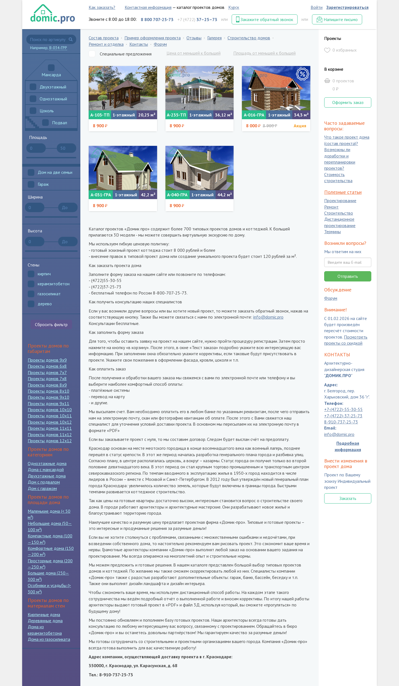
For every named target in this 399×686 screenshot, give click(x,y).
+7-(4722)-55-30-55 (343, 409)
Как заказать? (102, 7)
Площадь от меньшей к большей (264, 53)
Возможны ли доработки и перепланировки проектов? (339, 159)
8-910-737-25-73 (341, 422)
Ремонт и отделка (106, 44)
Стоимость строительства (338, 177)
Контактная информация (148, 7)
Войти (317, 7)
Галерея (214, 37)
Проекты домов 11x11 (50, 428)
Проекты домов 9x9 (47, 360)
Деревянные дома (45, 620)
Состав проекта (104, 37)
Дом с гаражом (42, 488)
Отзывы (193, 37)
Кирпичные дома (44, 614)
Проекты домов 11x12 (50, 434)
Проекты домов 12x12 (50, 440)
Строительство (338, 213)
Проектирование (340, 201)
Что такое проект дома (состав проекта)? (346, 140)
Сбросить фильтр (51, 324)
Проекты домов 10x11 (50, 415)
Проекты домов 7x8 (47, 378)
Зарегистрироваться (347, 7)
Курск (233, 7)
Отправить (347, 276)
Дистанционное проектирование (339, 222)
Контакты (138, 44)
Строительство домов (248, 37)
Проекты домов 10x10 (50, 409)
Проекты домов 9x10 (48, 397)
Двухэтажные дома (47, 476)
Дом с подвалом (44, 482)
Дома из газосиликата (49, 639)
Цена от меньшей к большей (194, 53)
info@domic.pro (268, 317)
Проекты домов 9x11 (48, 403)
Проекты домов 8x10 (48, 391)
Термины (332, 232)
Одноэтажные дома (47, 463)
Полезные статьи (343, 192)
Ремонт (331, 207)
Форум (160, 44)
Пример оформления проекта (152, 37)
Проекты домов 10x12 (50, 422)
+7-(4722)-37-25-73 (343, 415)
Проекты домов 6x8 (47, 366)
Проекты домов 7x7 (47, 372)
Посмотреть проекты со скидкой (345, 340)
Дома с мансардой (46, 469)
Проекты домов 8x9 (47, 385)
